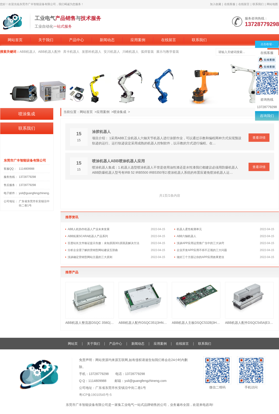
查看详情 (259, 137)
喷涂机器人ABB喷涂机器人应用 (118, 161)
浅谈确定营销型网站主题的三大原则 (90, 257)
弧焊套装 (147, 51)
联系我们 (258, 4)
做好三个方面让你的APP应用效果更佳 (200, 257)
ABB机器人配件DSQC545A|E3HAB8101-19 (249, 323)
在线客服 (229, 4)
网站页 (73, 343)
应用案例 (137, 40)
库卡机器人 (71, 51)
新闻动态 (107, 40)
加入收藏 (215, 4)
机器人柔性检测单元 (189, 229)
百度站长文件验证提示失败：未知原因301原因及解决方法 (103, 243)
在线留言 (243, 4)
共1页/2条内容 (169, 195)
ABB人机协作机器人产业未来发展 (89, 229)
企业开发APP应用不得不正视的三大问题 (202, 250)
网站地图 (272, 4)
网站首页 (15, 40)
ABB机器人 (28, 51)
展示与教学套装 (167, 51)
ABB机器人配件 (49, 51)
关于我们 (45, 40)
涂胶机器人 (101, 132)
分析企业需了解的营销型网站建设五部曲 (93, 250)
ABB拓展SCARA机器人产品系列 (88, 236)
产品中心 (76, 40)
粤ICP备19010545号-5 (95, 395)
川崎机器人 (130, 51)
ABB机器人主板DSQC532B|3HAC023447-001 (196, 323)
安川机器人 (112, 51)
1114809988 (26, 168)
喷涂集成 (119, 112)
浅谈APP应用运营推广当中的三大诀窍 (200, 243)
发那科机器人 (91, 51)
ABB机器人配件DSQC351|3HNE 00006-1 (143, 323)
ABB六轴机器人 (186, 236)
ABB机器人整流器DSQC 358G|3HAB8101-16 (89, 323)
